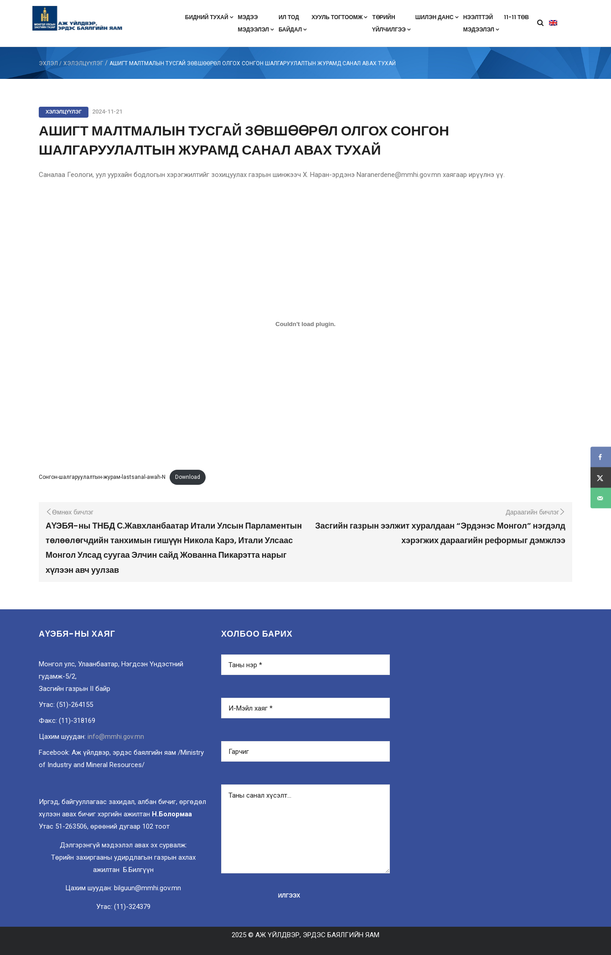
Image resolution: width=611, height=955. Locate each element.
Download (187, 477)
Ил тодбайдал (293, 23)
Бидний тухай (209, 17)
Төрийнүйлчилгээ (391, 23)
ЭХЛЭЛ (48, 63)
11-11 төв (516, 17)
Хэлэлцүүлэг (83, 63)
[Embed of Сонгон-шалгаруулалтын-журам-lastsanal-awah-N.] (305, 324)
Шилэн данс (437, 17)
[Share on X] (600, 477)
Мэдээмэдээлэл (256, 23)
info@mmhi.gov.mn (116, 736)
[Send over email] (600, 498)
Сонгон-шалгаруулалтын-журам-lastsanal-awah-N (102, 477)
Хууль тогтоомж (339, 17)
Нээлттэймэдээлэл (481, 23)
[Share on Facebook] (600, 457)
